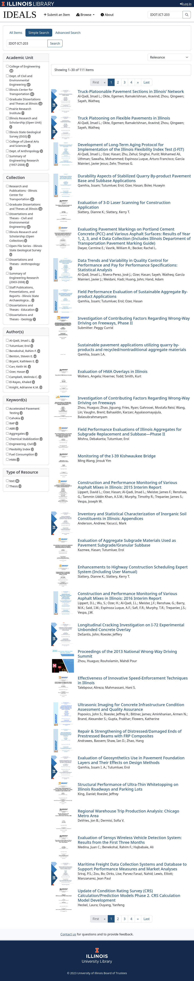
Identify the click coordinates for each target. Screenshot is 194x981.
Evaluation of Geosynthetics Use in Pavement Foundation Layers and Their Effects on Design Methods (131, 760)
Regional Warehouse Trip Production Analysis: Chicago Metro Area (128, 813)
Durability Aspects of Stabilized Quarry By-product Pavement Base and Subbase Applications (134, 178)
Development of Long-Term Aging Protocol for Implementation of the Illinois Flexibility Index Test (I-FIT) (131, 147)
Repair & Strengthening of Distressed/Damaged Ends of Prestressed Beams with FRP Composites (130, 734)
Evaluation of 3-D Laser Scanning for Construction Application (124, 205)
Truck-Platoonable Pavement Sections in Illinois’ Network (131, 91)
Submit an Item (57, 15)
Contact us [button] (68, 934)
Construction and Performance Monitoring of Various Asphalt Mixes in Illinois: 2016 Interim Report (127, 596)
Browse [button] (84, 15)
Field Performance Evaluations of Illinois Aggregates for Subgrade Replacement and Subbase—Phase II (130, 432)
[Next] (138, 82)
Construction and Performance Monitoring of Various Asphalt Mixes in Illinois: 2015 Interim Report (127, 485)
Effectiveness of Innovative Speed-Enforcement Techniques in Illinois (133, 680)
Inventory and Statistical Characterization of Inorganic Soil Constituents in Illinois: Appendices (132, 516)
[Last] (146, 82)
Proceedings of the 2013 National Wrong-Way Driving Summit (127, 654)
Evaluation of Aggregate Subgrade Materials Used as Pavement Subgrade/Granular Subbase (127, 543)
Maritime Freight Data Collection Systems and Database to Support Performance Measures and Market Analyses (132, 867)
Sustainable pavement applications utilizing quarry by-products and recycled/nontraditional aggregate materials (132, 347)
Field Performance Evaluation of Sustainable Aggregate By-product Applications (133, 294)
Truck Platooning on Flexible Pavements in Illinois (124, 118)
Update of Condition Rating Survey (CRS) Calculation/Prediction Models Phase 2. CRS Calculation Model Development (129, 895)
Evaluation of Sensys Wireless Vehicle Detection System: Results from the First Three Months (130, 840)
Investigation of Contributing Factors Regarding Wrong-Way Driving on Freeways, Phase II (134, 321)
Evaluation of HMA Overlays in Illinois (112, 371)
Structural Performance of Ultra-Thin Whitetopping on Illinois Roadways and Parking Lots (128, 787)
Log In (185, 4)
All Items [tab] (15, 33)
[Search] (165, 14)
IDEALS (20, 14)
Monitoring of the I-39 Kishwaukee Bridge (117, 456)
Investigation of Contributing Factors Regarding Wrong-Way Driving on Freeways (134, 400)
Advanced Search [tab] (67, 33)
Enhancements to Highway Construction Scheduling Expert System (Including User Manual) (133, 569)
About (107, 15)
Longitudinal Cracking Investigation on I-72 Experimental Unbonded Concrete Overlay (131, 627)
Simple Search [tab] (39, 33)
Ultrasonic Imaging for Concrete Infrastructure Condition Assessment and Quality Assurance (131, 707)
